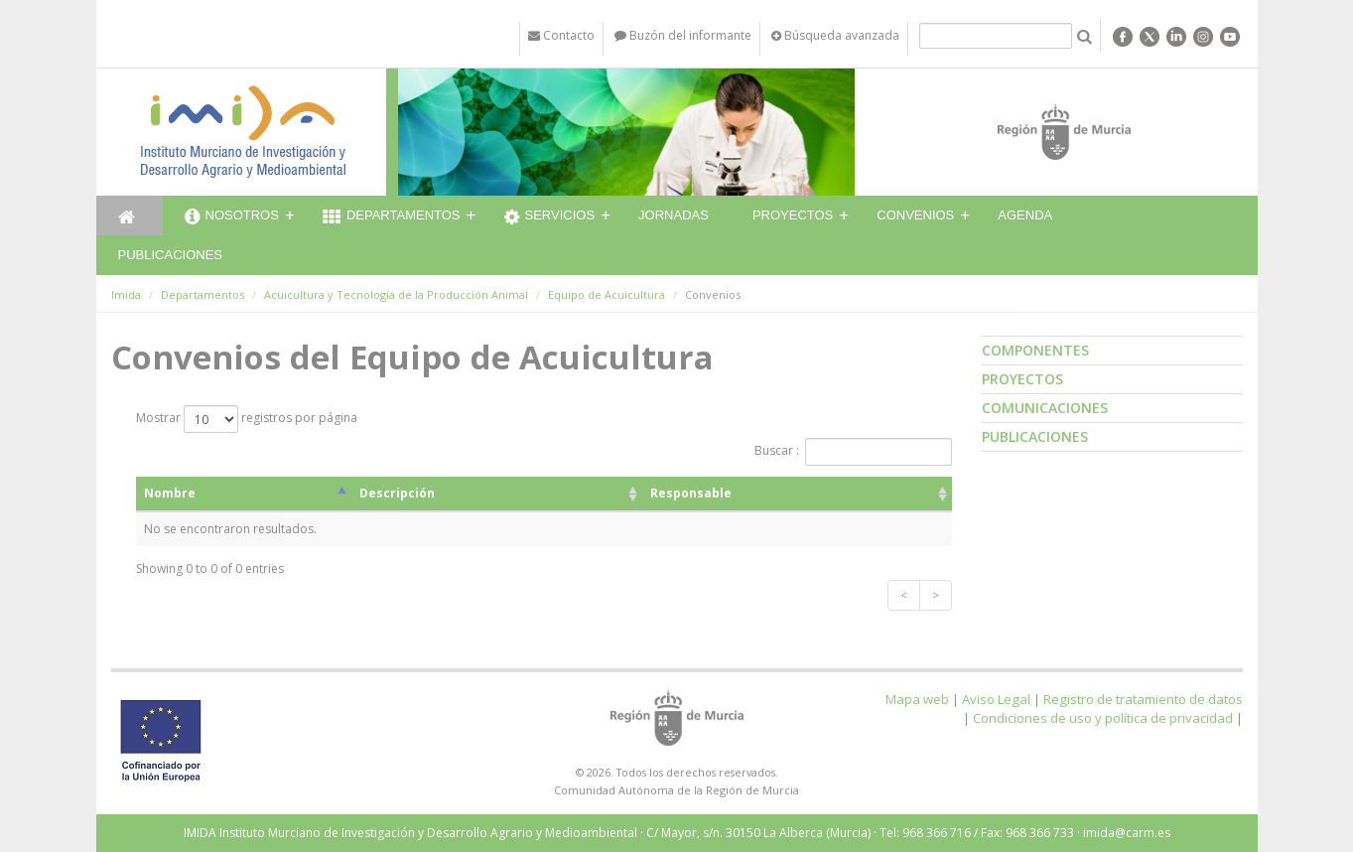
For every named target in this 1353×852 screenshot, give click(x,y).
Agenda (1025, 215)
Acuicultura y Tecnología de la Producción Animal (396, 294)
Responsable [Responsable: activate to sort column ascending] (691, 493)
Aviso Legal (996, 699)
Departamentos (392, 217)
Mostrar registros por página (246, 419)
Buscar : (853, 452)
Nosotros (232, 217)
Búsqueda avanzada (835, 35)
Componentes (1035, 350)
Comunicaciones (1045, 407)
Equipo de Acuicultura (606, 294)
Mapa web (917, 699)
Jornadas (673, 215)
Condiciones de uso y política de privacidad (1103, 718)
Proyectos (792, 215)
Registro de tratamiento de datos (1143, 699)
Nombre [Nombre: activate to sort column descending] (170, 493)
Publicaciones (170, 254)
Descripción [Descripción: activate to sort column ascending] (397, 493)
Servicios (550, 217)
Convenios (915, 215)
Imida (126, 294)
